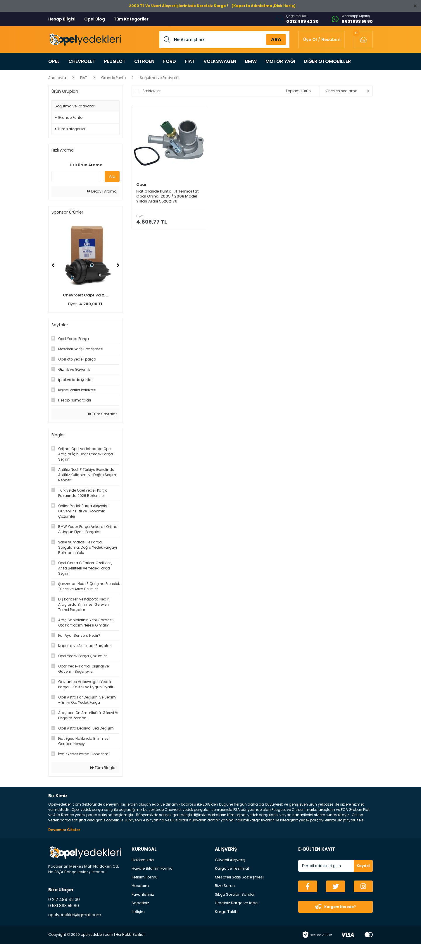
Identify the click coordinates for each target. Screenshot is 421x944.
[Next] (118, 265)
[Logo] (84, 39)
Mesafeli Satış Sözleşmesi (239, 877)
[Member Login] (321, 39)
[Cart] (363, 39)
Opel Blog (94, 19)
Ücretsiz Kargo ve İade (236, 903)
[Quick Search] (75, 176)
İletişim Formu (145, 877)
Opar (141, 184)
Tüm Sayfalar (102, 413)
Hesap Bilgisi (61, 19)
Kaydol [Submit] (363, 865)
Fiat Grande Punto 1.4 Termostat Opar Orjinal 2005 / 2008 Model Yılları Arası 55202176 (167, 196)
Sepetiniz (140, 903)
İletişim (138, 911)
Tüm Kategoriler (131, 19)
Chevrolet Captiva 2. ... (85, 295)
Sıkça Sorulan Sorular (235, 894)
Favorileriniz (143, 894)
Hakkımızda (143, 860)
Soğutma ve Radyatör (160, 77)
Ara (112, 176)
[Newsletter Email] (335, 866)
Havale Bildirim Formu (152, 868)
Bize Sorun (225, 885)
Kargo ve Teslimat (232, 868)
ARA (276, 39)
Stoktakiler (151, 90)
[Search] (224, 39)
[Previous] (52, 265)
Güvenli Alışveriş (230, 860)
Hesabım (140, 885)
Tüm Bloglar (103, 767)
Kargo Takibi (227, 911)
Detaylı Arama (102, 191)
